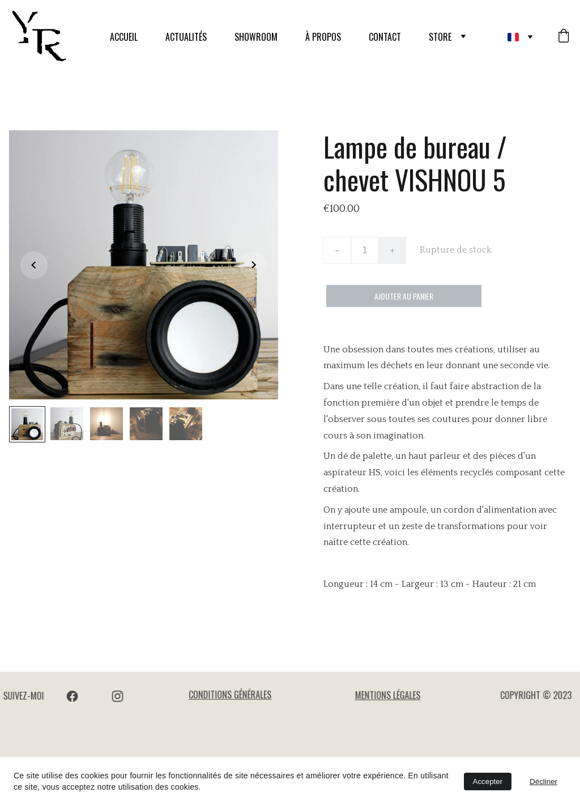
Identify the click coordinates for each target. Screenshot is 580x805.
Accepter (488, 781)
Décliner (543, 781)
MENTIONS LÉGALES (387, 695)
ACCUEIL (124, 37)
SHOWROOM (256, 37)
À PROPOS (323, 37)
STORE (440, 37)
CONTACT (385, 37)
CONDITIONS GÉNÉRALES (230, 694)
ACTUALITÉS (186, 37)
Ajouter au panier (403, 296)
